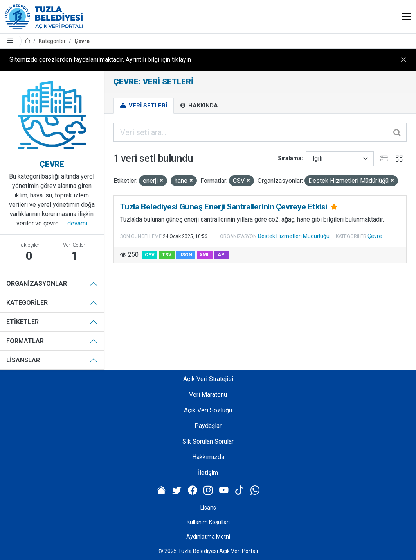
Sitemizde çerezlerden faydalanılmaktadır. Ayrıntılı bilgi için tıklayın (100, 59)
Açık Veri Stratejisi (208, 379)
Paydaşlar (208, 425)
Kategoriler (52, 41)
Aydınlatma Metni (208, 536)
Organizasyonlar (36, 283)
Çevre (82, 41)
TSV (166, 255)
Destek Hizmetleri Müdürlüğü (294, 236)
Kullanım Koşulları (208, 522)
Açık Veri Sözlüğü (208, 410)
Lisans (208, 508)
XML (205, 255)
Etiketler (22, 322)
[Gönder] (398, 132)
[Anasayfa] (27, 41)
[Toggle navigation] (406, 16)
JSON (185, 255)
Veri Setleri (143, 105)
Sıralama (289, 158)
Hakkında (199, 105)
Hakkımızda (208, 457)
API (222, 255)
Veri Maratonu (208, 394)
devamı (77, 223)
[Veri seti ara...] (260, 132)
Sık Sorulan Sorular (208, 441)
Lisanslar (23, 360)
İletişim (208, 472)
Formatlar (25, 341)
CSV (150, 255)
